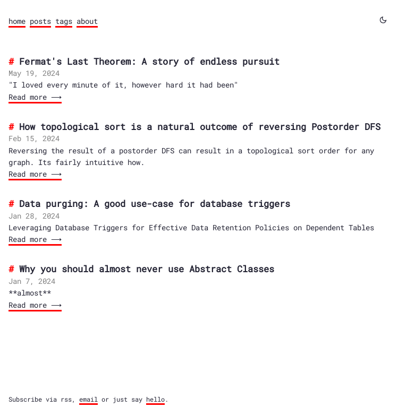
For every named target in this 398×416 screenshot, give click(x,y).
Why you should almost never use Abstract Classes (146, 269)
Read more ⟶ (34, 97)
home (17, 21)
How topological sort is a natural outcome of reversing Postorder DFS (199, 126)
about (87, 21)
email (88, 399)
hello (155, 399)
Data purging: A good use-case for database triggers (154, 203)
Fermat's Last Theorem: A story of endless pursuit (149, 61)
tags (63, 21)
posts (40, 21)
